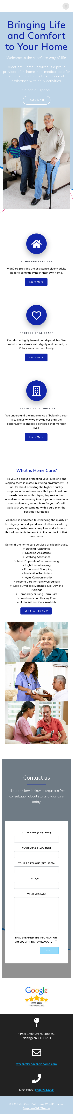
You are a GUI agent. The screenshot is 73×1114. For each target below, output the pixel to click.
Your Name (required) (36, 837)
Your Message (36, 912)
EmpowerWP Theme (36, 1108)
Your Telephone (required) (36, 867)
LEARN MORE (37, 100)
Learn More (36, 282)
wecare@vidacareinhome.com (36, 1064)
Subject (36, 883)
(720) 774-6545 (44, 1090)
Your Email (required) (36, 852)
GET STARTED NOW (36, 610)
